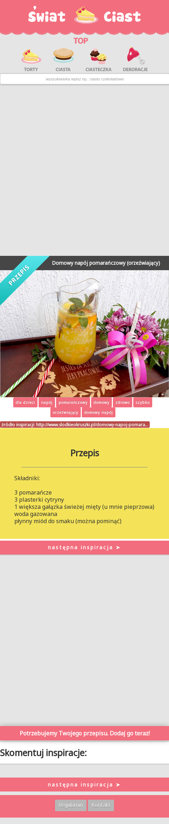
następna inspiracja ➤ (84, 547)
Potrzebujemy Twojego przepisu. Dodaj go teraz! (85, 733)
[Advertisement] (84, 170)
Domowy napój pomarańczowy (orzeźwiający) (106, 262)
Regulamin (71, 804)
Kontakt (100, 804)
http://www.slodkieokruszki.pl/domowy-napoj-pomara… (92, 424)
